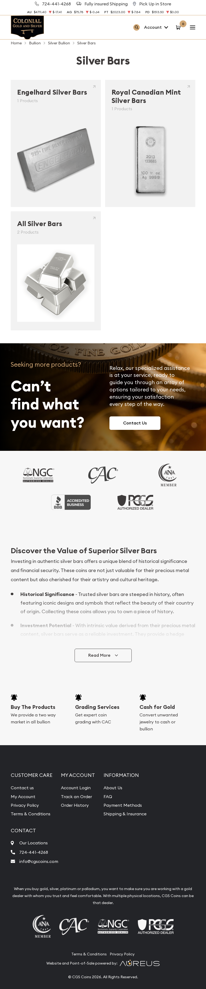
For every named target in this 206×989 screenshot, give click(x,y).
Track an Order (76, 796)
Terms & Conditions (30, 813)
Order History (75, 805)
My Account (23, 796)
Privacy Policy (25, 805)
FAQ (108, 796)
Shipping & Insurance (125, 813)
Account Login (76, 787)
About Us (113, 787)
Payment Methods (123, 805)
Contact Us (135, 423)
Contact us (22, 787)
